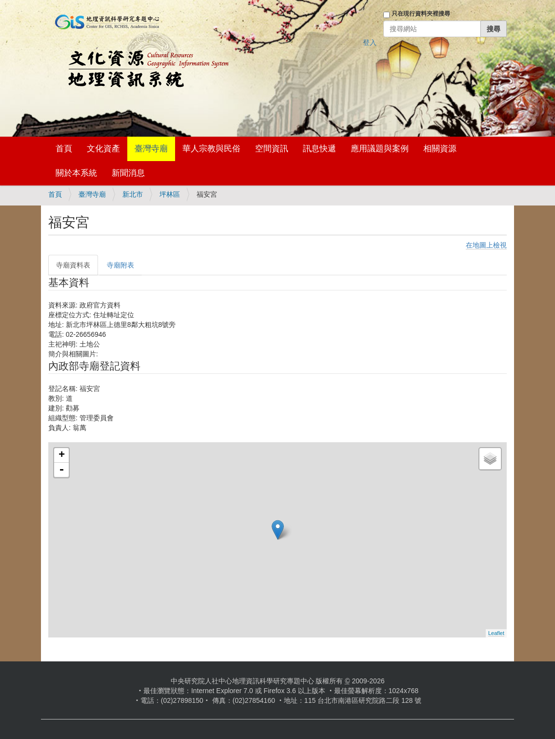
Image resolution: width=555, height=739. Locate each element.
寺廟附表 (120, 265)
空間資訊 (271, 148)
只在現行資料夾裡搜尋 (421, 13)
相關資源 (439, 148)
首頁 (64, 148)
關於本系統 (76, 173)
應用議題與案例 (380, 148)
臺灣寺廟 (151, 148)
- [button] (61, 470)
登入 (370, 42)
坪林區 (169, 194)
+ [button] (62, 455)
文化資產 (103, 148)
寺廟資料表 (73, 265)
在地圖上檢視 (486, 245)
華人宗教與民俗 (211, 148)
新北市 (132, 194)
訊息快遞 (319, 148)
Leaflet (496, 633)
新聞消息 (128, 173)
